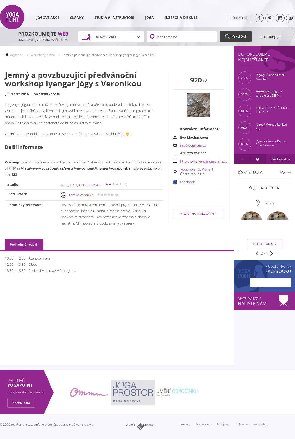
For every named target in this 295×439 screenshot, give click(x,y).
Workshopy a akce (43, 55)
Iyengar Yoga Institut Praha (81, 185)
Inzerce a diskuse (181, 17)
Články (77, 17)
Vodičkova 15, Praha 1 (196, 169)
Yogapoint (16, 55)
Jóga (149, 17)
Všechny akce (280, 159)
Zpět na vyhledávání (198, 214)
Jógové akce (47, 17)
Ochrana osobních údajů (252, 424)
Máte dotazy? (264, 301)
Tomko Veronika (81, 195)
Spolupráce (203, 424)
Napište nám (21, 403)
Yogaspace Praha (264, 187)
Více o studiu (264, 244)
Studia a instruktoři (114, 17)
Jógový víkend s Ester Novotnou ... (261, 77)
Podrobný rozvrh (24, 244)
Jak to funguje (270, 36)
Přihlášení (239, 18)
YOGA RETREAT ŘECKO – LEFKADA (263, 111)
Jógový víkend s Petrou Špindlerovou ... (262, 144)
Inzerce (185, 424)
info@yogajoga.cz (193, 145)
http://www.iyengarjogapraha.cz (203, 161)
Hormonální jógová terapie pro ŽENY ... (260, 94)
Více (283, 172)
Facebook (187, 182)
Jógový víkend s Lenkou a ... (262, 127)
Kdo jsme (223, 424)
